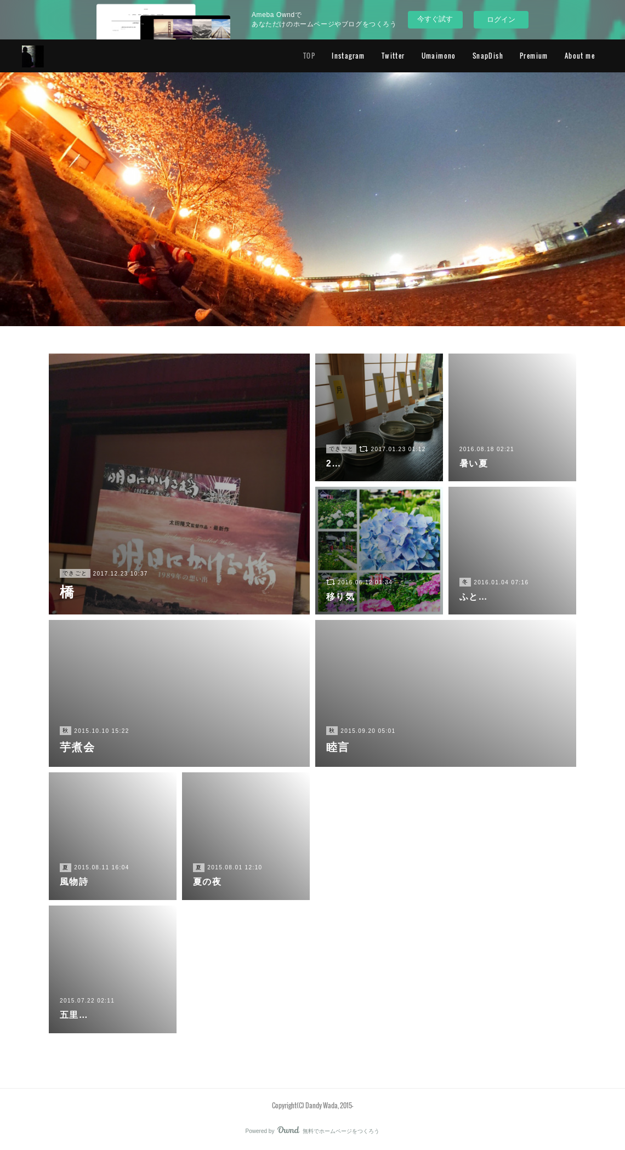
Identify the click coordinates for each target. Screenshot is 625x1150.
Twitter (393, 55)
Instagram (348, 55)
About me (580, 55)
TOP (309, 55)
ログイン (501, 19)
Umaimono (439, 55)
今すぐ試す (435, 19)
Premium (534, 55)
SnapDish (488, 55)
